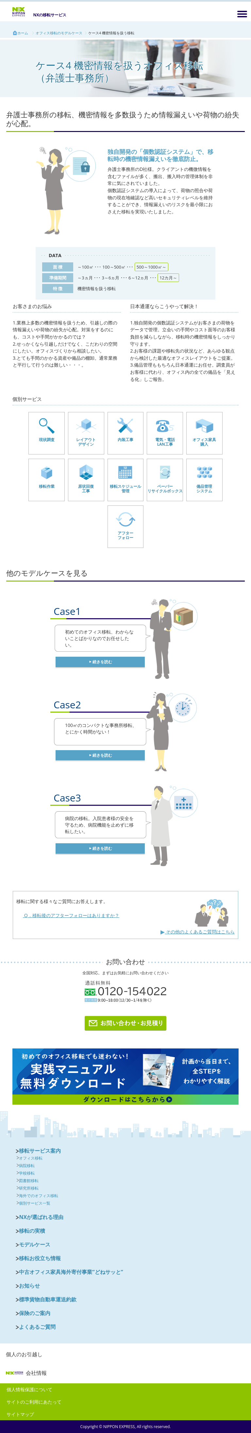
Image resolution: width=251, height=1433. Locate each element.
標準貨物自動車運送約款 (47, 1299)
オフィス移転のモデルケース (59, 32)
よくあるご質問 (37, 1326)
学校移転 (27, 1173)
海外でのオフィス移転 (38, 1195)
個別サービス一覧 (34, 1203)
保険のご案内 (34, 1313)
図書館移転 (29, 1180)
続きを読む (102, 661)
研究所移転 (29, 1188)
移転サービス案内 (40, 1150)
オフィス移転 (30, 1158)
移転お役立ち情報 (40, 1258)
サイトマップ (20, 1414)
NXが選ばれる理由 (41, 1217)
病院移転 (27, 1165)
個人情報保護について (29, 1389)
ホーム (22, 32)
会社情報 (26, 1372)
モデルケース (34, 1244)
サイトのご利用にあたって (34, 1402)
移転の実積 (32, 1230)
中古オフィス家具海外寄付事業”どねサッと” (71, 1272)
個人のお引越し (24, 1354)
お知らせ (29, 1285)
